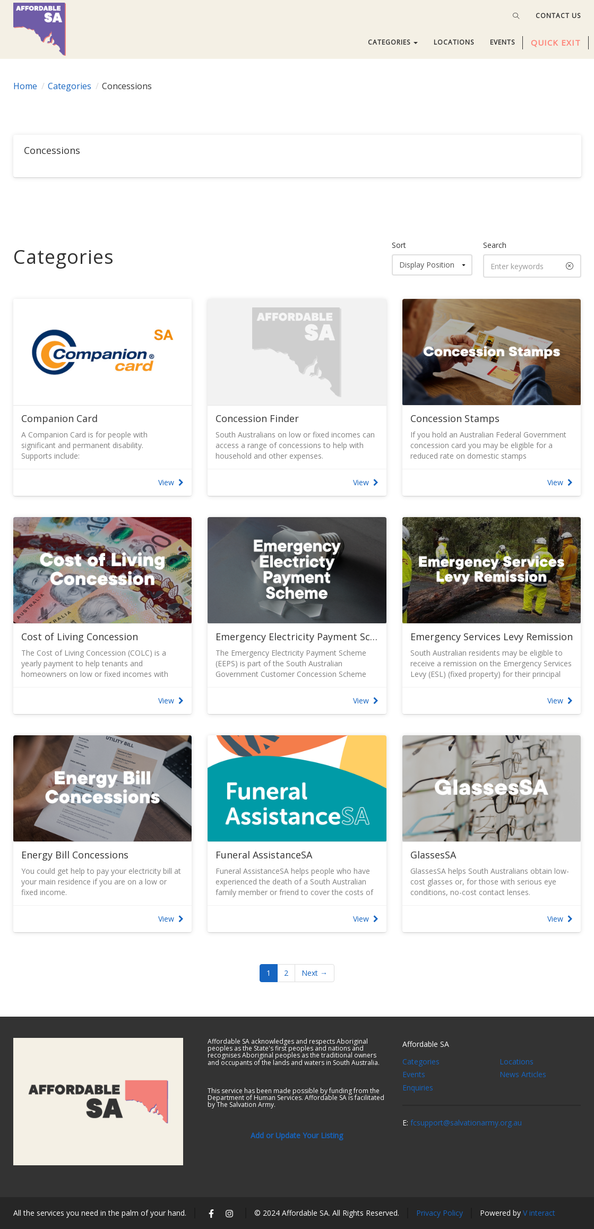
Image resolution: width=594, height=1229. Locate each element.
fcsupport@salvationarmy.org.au (466, 1123)
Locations (516, 1061)
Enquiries (417, 1087)
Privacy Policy (439, 1213)
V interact (539, 1213)
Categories (69, 86)
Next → (315, 973)
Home (25, 86)
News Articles (523, 1074)
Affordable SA (425, 1044)
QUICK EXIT (556, 42)
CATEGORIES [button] (393, 42)
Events (413, 1074)
